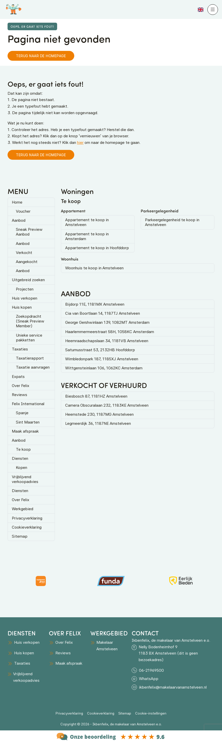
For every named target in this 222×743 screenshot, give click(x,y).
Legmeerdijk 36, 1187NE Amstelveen (98, 423)
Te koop (23, 449)
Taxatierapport (30, 358)
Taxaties (20, 349)
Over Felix (20, 385)
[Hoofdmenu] (212, 9)
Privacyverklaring (27, 518)
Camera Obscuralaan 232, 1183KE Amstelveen (107, 405)
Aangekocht (27, 261)
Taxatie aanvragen (33, 367)
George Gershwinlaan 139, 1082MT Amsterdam (107, 322)
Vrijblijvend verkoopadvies (25, 479)
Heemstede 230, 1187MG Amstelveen (99, 414)
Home (17, 202)
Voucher (23, 211)
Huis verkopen (24, 298)
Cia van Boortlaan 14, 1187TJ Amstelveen (102, 313)
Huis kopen (22, 307)
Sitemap (19, 536)
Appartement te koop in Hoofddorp (97, 247)
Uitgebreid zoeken (28, 279)
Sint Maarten (28, 422)
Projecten (24, 289)
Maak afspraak (25, 431)
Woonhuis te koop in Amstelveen (94, 268)
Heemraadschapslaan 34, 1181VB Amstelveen (106, 340)
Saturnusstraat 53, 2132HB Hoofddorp (100, 349)
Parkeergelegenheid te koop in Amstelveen (172, 222)
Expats (18, 376)
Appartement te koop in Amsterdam (87, 236)
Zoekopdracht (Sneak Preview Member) (30, 321)
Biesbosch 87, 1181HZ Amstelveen (96, 396)
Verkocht (24, 252)
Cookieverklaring (27, 527)
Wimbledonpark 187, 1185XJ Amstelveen (101, 359)
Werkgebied (22, 508)
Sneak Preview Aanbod (29, 232)
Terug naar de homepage (41, 56)
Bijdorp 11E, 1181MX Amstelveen (94, 304)
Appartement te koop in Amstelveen (87, 222)
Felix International (28, 403)
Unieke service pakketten (29, 337)
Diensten (20, 458)
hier (80, 142)
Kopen (21, 467)
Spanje (22, 412)
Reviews (19, 394)
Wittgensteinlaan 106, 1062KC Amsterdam (103, 368)
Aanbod (18, 220)
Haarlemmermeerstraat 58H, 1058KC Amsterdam (109, 331)
